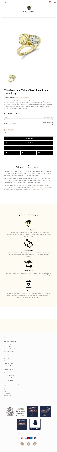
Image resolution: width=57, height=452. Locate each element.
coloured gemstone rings (20, 185)
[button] (5, 46)
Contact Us (7, 397)
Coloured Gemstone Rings (22, 97)
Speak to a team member (38, 185)
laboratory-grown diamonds (37, 189)
